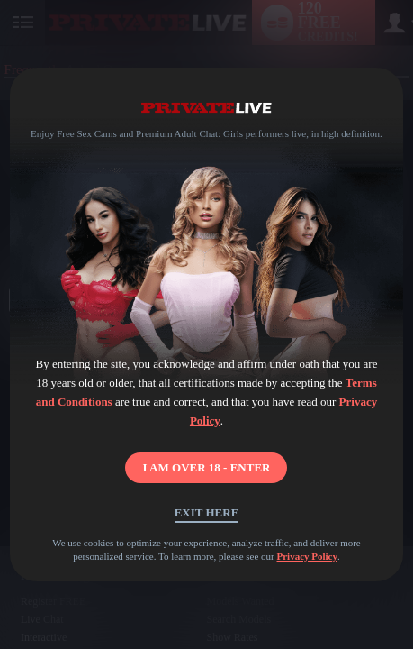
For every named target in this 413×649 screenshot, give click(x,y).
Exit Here (207, 512)
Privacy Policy (306, 556)
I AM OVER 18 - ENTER (207, 467)
